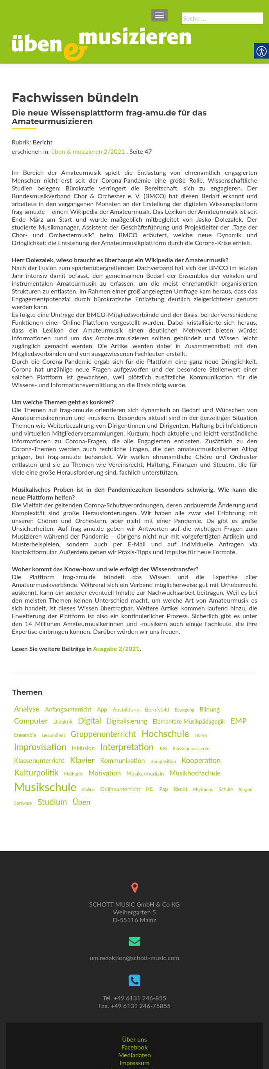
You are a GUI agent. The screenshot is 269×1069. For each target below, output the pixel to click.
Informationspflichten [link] (134, 1045)
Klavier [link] (82, 760)
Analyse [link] (26, 708)
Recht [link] (181, 789)
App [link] (102, 709)
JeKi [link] (163, 748)
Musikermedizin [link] (145, 773)
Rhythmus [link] (203, 789)
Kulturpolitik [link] (36, 772)
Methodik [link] (73, 773)
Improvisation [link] (40, 747)
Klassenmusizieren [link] (191, 748)
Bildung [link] (209, 709)
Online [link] (88, 789)
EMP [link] (239, 720)
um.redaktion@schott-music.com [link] (134, 933)
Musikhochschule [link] (195, 773)
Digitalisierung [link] (127, 721)
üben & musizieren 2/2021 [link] (88, 151)
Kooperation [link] (201, 760)
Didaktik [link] (62, 722)
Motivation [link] (104, 773)
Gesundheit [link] (53, 735)
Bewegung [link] (184, 709)
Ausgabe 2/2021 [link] (116, 648)
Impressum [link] (134, 1038)
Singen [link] (246, 789)
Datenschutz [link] (134, 1061)
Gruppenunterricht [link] (103, 733)
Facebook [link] (134, 1022)
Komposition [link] (163, 761)
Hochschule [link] (165, 733)
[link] (101, 43)
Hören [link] (201, 735)
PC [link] (150, 788)
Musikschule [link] (45, 786)
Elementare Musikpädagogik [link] (189, 721)
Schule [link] (226, 789)
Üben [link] (81, 801)
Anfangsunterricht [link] (68, 709)
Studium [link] (52, 801)
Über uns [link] (134, 1014)
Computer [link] (31, 720)
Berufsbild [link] (157, 709)
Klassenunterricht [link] (39, 760)
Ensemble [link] (25, 735)
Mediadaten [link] (134, 1030)
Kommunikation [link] (122, 761)
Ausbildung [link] (126, 709)
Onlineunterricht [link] (120, 789)
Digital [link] (89, 720)
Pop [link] (163, 789)
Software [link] (23, 803)
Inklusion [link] (83, 747)
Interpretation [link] (127, 747)
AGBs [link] (134, 1053)
